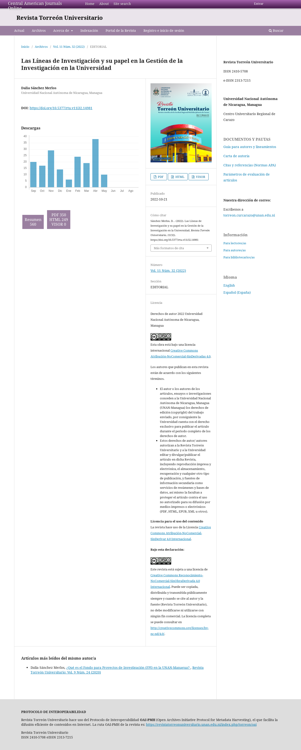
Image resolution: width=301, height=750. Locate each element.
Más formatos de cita (169, 248)
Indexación (89, 30)
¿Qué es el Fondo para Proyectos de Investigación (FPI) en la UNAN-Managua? (128, 667)
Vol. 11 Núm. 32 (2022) (69, 46)
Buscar (276, 30)
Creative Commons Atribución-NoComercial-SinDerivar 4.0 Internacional (180, 533)
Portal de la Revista (121, 30)
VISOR (200, 177)
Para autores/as (234, 250)
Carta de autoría (236, 156)
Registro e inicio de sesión (163, 30)
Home (90, 3)
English (229, 285)
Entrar (258, 3)
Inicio (25, 46)
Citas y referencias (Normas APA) (249, 165)
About (104, 3)
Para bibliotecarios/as (239, 257)
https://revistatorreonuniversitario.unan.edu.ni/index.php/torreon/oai (201, 724)
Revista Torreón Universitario (59, 17)
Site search (122, 3)
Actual (19, 30)
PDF (160, 177)
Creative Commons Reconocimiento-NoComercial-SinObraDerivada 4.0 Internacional (176, 581)
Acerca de (61, 30)
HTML (179, 177)
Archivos (39, 30)
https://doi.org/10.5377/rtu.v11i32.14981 (61, 108)
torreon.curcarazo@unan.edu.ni (249, 215)
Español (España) (237, 292)
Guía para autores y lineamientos (249, 146)
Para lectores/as (234, 243)
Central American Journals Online (35, 5)
